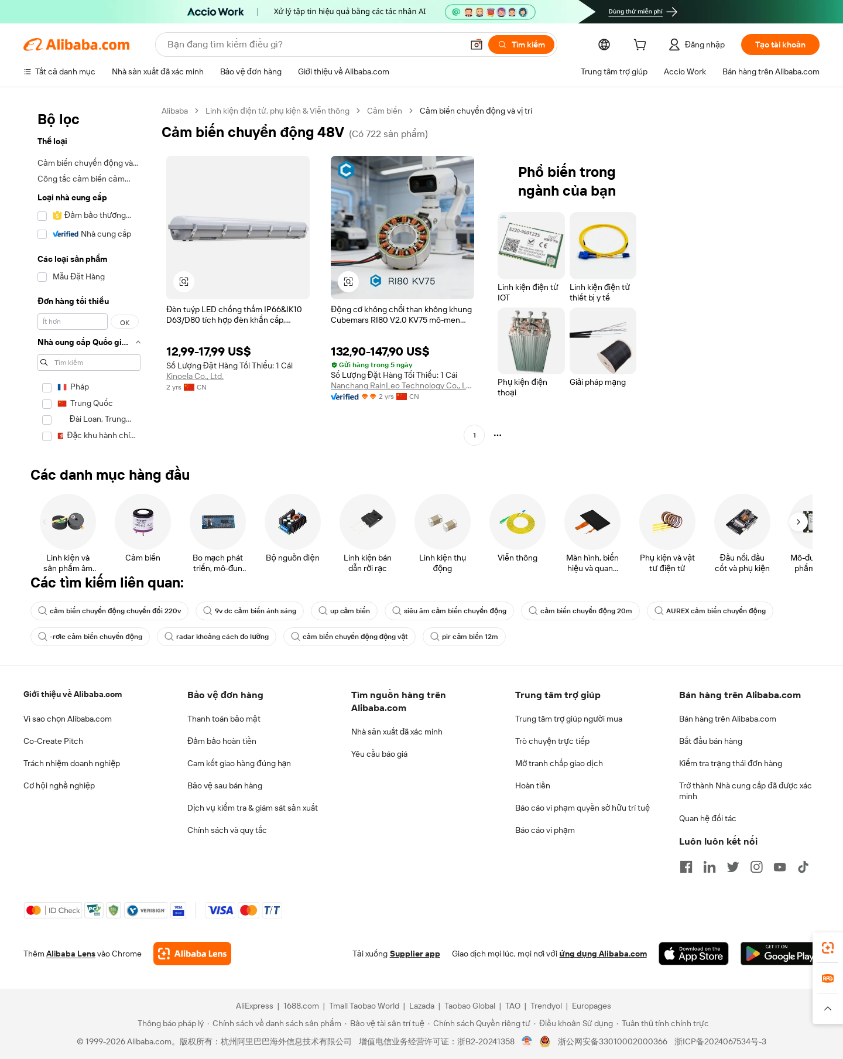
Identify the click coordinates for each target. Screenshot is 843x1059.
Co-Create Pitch (53, 741)
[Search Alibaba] (313, 44)
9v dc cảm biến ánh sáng (249, 611)
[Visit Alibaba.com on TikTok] (803, 867)
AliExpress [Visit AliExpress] (254, 1005)
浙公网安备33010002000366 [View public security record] (612, 1041)
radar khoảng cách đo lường (217, 636)
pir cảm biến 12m (464, 636)
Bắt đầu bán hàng (710, 741)
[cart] (642, 46)
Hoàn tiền (532, 785)
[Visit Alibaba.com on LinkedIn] (709, 867)
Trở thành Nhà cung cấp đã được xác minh (745, 791)
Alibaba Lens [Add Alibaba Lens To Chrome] (70, 953)
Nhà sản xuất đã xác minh (397, 731)
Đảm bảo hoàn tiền (221, 741)
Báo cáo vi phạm (545, 830)
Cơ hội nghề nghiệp (59, 785)
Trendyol (546, 1005)
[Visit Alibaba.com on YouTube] (780, 867)
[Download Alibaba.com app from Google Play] (780, 953)
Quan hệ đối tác (707, 818)
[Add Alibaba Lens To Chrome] (192, 953)
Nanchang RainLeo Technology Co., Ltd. (402, 385)
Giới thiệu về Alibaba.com (72, 694)
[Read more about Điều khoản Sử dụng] (573, 1023)
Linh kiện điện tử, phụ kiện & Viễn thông (277, 110)
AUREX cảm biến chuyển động (710, 611)
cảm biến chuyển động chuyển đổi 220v (109, 611)
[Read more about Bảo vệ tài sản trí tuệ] (384, 1023)
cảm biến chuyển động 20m (580, 611)
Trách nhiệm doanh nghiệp (71, 763)
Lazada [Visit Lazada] (421, 1005)
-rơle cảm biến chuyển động (90, 636)
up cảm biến (344, 611)
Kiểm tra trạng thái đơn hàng (730, 763)
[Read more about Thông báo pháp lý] (169, 1023)
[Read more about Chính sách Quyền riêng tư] (479, 1023)
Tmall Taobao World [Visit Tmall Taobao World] (364, 1005)
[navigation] (89, 277)
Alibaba (175, 110)
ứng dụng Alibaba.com (603, 953)
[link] (828, 947)
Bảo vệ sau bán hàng (224, 785)
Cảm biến (384, 110)
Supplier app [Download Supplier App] (415, 953)
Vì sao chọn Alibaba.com (67, 718)
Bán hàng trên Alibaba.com (727, 718)
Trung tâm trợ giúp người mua (568, 718)
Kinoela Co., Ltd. (195, 376)
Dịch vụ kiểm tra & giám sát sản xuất (252, 807)
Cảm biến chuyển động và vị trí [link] (476, 110)
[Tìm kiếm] (521, 44)
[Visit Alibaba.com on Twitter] (733, 867)
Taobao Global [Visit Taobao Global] (469, 1005)
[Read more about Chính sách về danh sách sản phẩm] (274, 1023)
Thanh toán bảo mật (224, 718)
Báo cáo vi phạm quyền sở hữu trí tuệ (582, 807)
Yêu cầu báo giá (379, 754)
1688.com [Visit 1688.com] (301, 1005)
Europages (591, 1005)
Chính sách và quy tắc (227, 830)
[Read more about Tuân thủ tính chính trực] (662, 1023)
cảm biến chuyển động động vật (349, 636)
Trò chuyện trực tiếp (552, 741)
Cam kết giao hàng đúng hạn (239, 763)
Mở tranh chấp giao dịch (559, 763)
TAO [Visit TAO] (512, 1005)
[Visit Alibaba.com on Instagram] (756, 867)
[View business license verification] (527, 1041)
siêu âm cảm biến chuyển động (449, 611)
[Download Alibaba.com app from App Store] (694, 953)
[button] (477, 44)
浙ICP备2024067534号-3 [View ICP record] (720, 1041)
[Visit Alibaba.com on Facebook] (686, 867)
